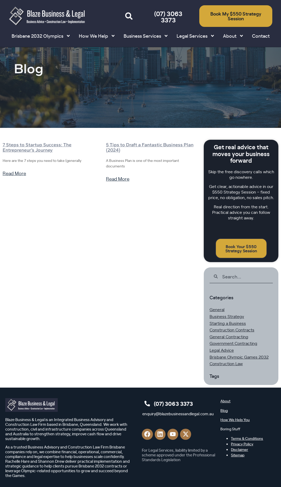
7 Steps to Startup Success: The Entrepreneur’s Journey (37, 147)
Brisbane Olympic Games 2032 (239, 357)
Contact (261, 35)
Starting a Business (228, 323)
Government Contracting (233, 343)
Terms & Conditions (247, 438)
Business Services (146, 36)
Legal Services (196, 36)
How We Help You (235, 419)
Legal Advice (222, 350)
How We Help (97, 36)
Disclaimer (239, 449)
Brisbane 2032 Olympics (41, 36)
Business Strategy (227, 316)
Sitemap (237, 454)
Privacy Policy (242, 443)
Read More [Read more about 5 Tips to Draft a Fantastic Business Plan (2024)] (117, 178)
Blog (224, 410)
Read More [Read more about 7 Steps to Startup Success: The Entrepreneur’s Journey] (14, 173)
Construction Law (226, 363)
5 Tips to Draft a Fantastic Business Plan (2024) (149, 147)
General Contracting (229, 336)
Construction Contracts (232, 329)
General (217, 309)
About (233, 36)
